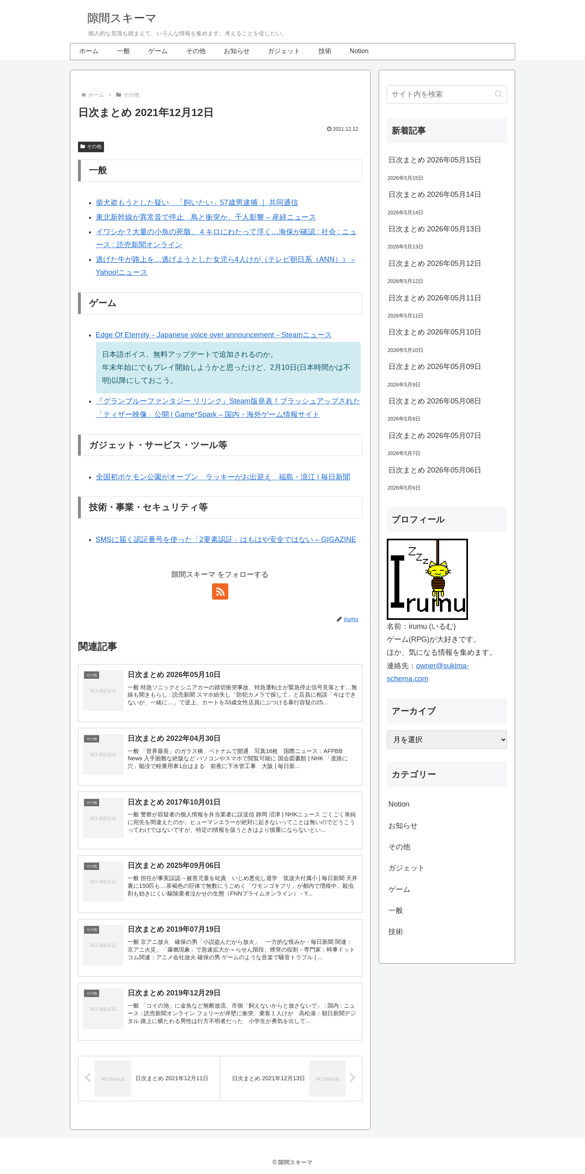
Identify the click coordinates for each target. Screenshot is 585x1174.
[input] (447, 94)
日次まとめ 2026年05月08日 (434, 401)
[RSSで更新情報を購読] (220, 591)
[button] (499, 94)
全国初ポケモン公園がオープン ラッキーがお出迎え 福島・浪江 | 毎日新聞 (223, 477)
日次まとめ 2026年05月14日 (434, 194)
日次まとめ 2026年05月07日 (434, 436)
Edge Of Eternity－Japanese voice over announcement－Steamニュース (214, 335)
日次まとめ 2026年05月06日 (434, 470)
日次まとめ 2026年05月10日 (434, 332)
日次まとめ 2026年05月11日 (434, 298)
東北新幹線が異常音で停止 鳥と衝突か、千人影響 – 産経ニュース (206, 217)
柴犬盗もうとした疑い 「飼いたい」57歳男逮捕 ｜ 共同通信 (197, 203)
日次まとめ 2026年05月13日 (434, 229)
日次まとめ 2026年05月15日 (434, 160)
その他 (91, 146)
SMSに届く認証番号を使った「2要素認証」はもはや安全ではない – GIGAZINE (226, 539)
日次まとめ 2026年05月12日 (434, 263)
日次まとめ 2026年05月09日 (434, 367)
